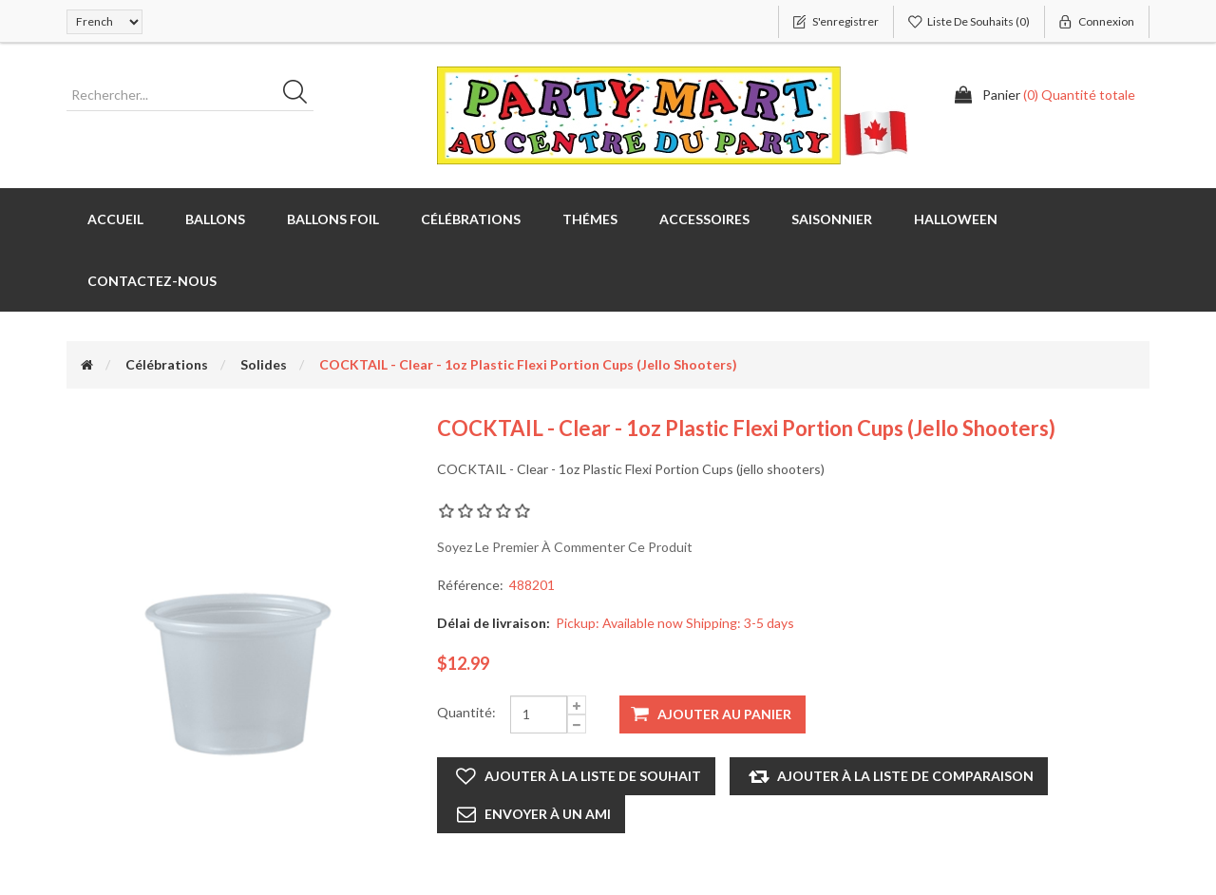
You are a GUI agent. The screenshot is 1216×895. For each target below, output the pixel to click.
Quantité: (466, 712)
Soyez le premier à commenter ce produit (565, 547)
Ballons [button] (215, 219)
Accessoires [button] (704, 219)
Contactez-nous (152, 281)
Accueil (115, 219)
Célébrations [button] (471, 219)
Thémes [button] (590, 219)
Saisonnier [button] (831, 219)
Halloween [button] (956, 219)
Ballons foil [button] (333, 219)
